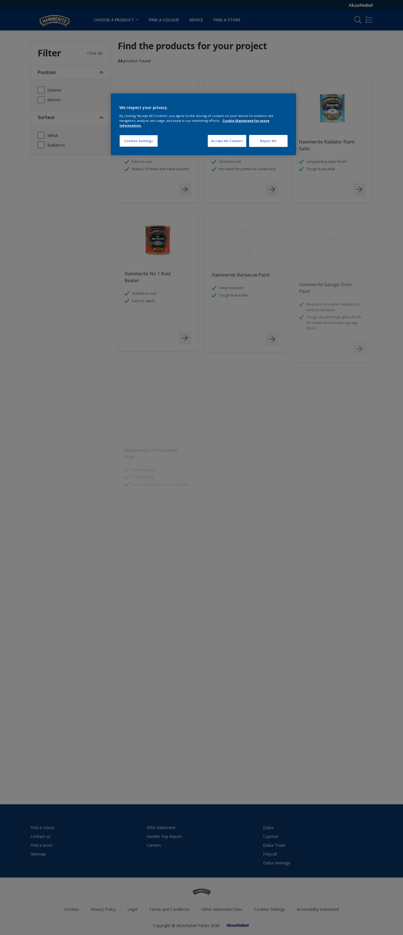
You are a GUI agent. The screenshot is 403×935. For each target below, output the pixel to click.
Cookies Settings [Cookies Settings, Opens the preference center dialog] (138, 141)
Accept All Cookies (227, 141)
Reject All (268, 141)
